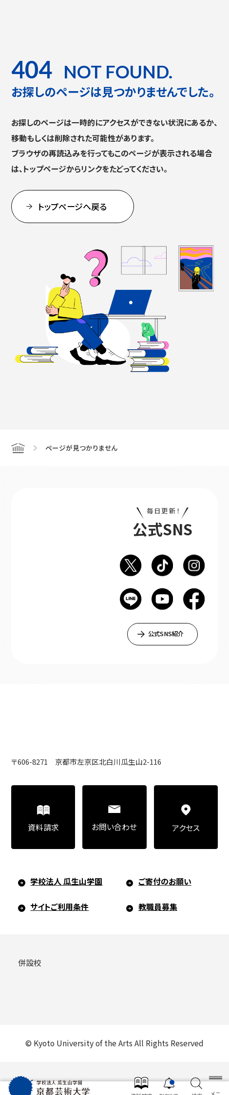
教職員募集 (157, 906)
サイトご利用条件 (59, 906)
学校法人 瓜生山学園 (66, 881)
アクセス (186, 827)
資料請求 (43, 827)
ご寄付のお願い (164, 881)
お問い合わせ (114, 826)
